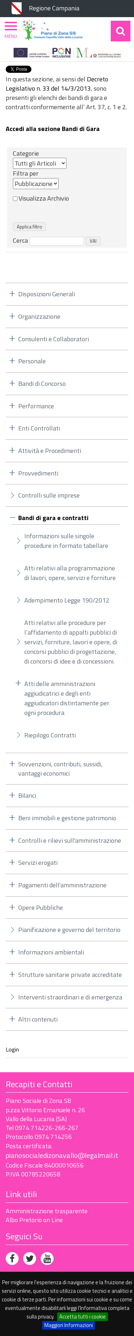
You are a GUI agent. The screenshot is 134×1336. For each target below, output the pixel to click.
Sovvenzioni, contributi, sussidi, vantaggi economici (60, 768)
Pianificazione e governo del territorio (69, 929)
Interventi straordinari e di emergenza (70, 997)
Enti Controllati (39, 428)
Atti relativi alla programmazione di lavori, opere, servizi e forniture (70, 573)
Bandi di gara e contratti (53, 518)
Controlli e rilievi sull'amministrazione (69, 840)
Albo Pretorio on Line (34, 1220)
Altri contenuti (38, 1019)
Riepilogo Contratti (50, 735)
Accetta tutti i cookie (82, 1316)
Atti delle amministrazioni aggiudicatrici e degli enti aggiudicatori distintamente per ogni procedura (66, 698)
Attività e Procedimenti (49, 450)
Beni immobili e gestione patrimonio (67, 818)
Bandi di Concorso (42, 383)
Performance (36, 406)
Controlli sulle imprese (49, 495)
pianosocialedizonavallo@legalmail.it (62, 1155)
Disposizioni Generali (46, 294)
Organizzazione (39, 316)
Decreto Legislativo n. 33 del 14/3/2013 (57, 83)
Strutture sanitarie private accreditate (70, 974)
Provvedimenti (38, 473)
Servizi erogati (38, 862)
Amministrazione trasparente (47, 1211)
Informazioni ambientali (51, 952)
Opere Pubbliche (40, 907)
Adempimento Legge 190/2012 (66, 600)
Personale (32, 361)
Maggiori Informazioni (68, 1325)
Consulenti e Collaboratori (53, 339)
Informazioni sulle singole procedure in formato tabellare (66, 540)
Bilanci (27, 795)
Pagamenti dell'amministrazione (62, 885)
